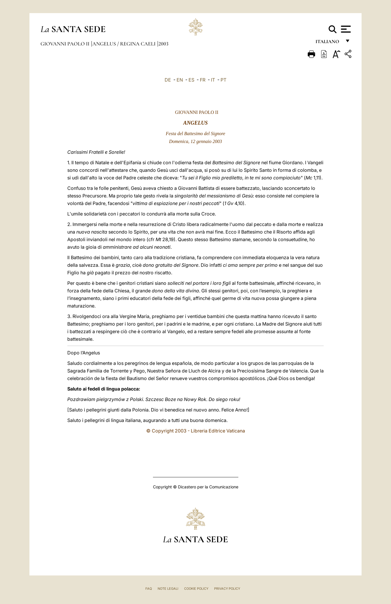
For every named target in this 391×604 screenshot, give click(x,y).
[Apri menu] (345, 29)
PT (223, 80)
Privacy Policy (227, 589)
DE (168, 80)
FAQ (148, 589)
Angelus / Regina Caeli (124, 43)
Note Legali (168, 589)
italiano (328, 42)
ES (191, 80)
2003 (163, 43)
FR (202, 80)
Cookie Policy (196, 589)
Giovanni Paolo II (65, 43)
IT (213, 80)
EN (180, 80)
